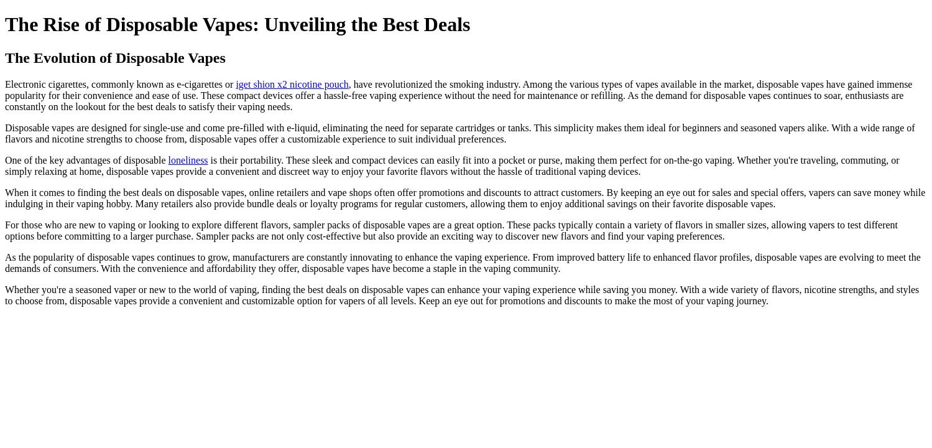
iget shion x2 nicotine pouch (292, 84)
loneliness (188, 160)
